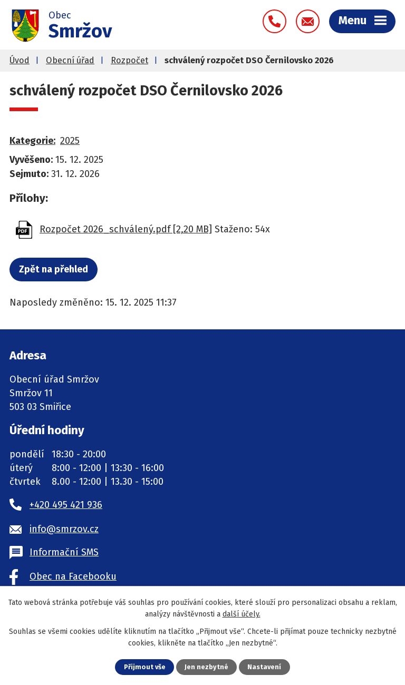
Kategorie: (32, 140)
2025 (70, 140)
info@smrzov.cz (64, 529)
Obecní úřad (70, 60)
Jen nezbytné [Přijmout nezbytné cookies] (206, 667)
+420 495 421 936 (66, 505)
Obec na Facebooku (73, 576)
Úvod (19, 60)
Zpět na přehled (53, 269)
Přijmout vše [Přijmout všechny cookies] (145, 667)
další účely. (242, 614)
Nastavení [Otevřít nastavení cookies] (264, 667)
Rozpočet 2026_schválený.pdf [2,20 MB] (126, 229)
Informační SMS (64, 552)
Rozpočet (129, 60)
